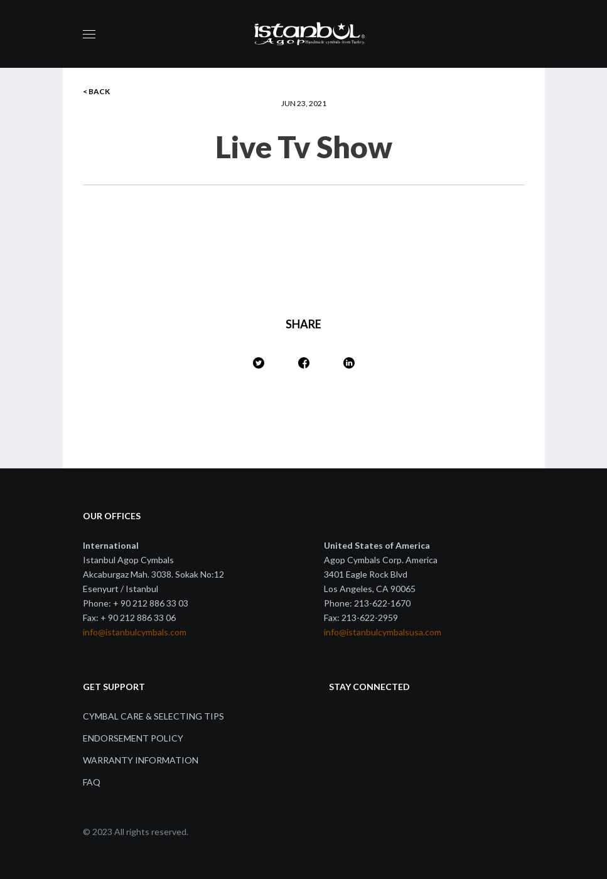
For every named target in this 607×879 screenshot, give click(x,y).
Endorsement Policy (133, 738)
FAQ (91, 782)
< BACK (96, 91)
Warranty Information (140, 760)
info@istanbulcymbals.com (134, 632)
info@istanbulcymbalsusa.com (382, 632)
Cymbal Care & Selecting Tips (153, 716)
